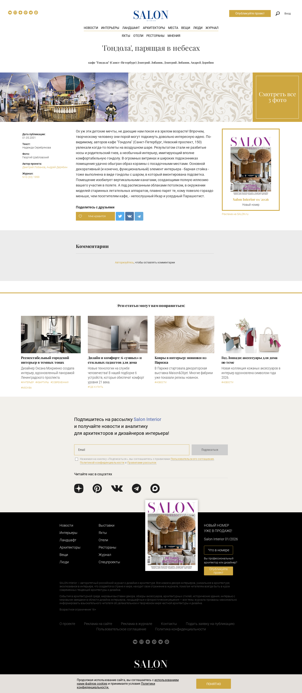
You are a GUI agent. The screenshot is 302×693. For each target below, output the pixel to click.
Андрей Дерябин (57, 167)
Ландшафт (131, 28)
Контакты (169, 624)
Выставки (106, 525)
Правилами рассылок (142, 462)
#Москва (26, 388)
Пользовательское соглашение (121, 629)
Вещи (185, 28)
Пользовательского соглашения (192, 458)
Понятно (213, 684)
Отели (138, 36)
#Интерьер (27, 382)
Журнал (212, 28)
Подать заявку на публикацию (210, 624)
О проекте (67, 624)
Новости (91, 28)
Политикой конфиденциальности (102, 462)
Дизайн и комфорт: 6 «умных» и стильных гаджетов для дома (115, 360)
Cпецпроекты (109, 562)
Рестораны (155, 36)
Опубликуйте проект (250, 13)
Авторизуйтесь (124, 262)
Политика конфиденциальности (180, 629)
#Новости (161, 382)
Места (173, 28)
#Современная (59, 382)
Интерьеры (110, 28)
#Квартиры (42, 382)
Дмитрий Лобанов (33, 167)
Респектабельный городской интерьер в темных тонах (45, 360)
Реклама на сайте (98, 624)
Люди (197, 28)
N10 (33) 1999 (30, 177)
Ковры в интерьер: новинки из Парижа (180, 360)
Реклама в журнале (136, 624)
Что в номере (218, 550)
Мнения (174, 36)
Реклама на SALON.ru (235, 214)
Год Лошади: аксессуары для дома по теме (249, 360)
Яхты (126, 36)
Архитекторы (154, 28)
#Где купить (95, 387)
